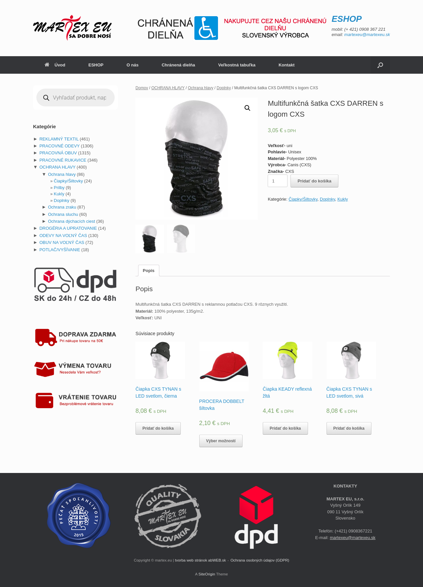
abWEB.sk (217, 560)
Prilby (59, 187)
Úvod (55, 64)
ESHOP (96, 64)
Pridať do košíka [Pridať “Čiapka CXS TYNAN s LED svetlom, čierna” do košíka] (157, 428)
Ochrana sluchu (63, 214)
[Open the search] (380, 65)
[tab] (148, 270)
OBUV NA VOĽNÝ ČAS (61, 242)
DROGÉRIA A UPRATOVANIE (68, 228)
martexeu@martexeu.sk (367, 34)
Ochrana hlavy (200, 88)
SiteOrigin (206, 574)
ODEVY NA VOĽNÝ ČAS (63, 235)
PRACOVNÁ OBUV (58, 152)
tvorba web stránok (191, 560)
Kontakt (286, 64)
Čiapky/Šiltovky (302, 199)
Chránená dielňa (178, 64)
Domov (141, 88)
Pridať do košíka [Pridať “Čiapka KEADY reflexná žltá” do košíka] (285, 428)
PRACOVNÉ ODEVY (59, 145)
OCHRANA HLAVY (168, 88)
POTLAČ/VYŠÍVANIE (59, 249)
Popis (148, 270)
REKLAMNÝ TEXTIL (58, 139)
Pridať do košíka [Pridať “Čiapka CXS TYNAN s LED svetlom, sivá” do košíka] (349, 428)
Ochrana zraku (62, 207)
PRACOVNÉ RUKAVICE (62, 160)
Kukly (342, 199)
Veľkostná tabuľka (236, 64)
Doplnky (224, 88)
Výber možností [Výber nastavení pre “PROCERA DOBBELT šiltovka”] (221, 441)
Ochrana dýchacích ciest (71, 221)
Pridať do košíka (314, 180)
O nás (132, 64)
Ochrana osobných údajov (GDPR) (259, 560)
